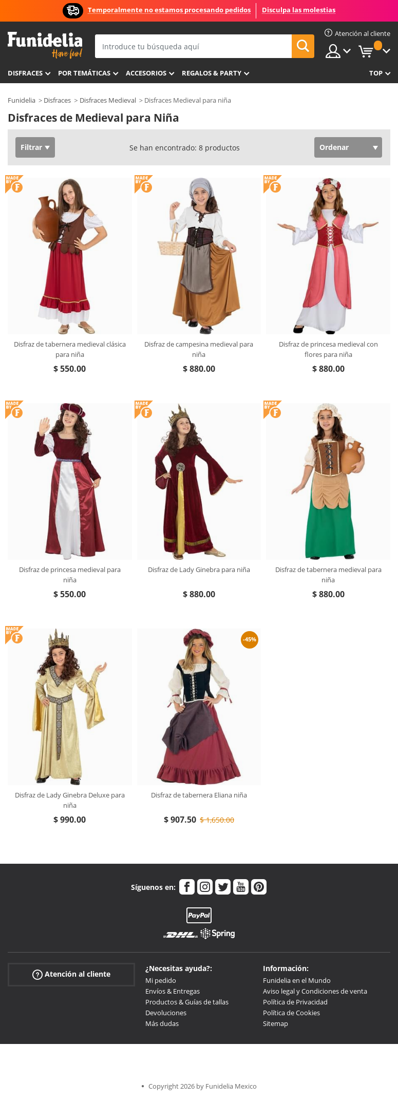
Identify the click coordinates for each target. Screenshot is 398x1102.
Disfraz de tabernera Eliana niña (199, 795)
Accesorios (146, 73)
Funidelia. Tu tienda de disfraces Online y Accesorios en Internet (45, 45)
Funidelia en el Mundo (297, 980)
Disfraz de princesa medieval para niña (70, 574)
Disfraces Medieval (108, 100)
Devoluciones (165, 1012)
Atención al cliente (71, 974)
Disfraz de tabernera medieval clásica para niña (70, 349)
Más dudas (162, 1023)
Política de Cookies (291, 1012)
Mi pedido (160, 980)
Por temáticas (84, 73)
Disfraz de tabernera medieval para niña (328, 574)
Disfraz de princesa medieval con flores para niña (328, 349)
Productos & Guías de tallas (187, 1001)
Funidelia (21, 100)
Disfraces (25, 73)
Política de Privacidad (295, 1001)
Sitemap (275, 1023)
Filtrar (31, 147)
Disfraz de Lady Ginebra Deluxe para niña (70, 800)
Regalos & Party (211, 73)
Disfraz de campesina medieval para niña (198, 349)
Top (376, 73)
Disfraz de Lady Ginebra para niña (199, 569)
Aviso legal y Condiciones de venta (315, 991)
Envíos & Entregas (172, 991)
